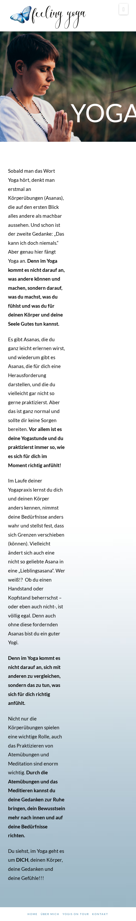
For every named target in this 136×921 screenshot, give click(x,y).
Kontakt (100, 914)
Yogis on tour (76, 914)
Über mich (50, 914)
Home (33, 914)
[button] (123, 9)
